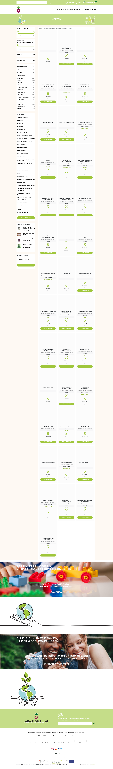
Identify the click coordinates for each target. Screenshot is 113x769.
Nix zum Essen (26, 75)
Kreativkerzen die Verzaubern (22, 213)
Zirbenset (48, 160)
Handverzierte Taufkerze (48, 47)
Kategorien (26, 78)
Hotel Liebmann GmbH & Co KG (25, 194)
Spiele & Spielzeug (26, 87)
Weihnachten (26, 72)
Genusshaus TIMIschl (23, 177)
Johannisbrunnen (22, 117)
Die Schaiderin (21, 150)
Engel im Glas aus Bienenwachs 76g (85, 426)
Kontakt (61, 733)
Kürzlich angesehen (79, 733)
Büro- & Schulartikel (26, 86)
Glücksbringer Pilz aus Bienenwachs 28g (48, 199)
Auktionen (26, 108)
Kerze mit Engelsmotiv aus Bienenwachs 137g (66, 199)
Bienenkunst (27, 99)
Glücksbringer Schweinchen (48, 312)
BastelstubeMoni (22, 132)
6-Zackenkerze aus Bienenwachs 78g (48, 124)
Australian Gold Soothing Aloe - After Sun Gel (27, 246)
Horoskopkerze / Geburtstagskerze (66, 275)
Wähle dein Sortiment (81, 9)
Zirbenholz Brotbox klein (28, 234)
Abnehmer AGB (31, 733)
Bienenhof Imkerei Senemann (26, 138)
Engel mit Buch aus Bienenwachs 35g (85, 86)
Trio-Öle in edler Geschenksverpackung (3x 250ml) (29, 229)
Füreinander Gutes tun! (24, 171)
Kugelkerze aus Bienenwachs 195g (85, 237)
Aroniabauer (21, 129)
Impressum (38, 733)
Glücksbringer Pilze (85, 350)
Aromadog (20, 123)
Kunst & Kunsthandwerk (26, 97)
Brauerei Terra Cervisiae (24, 141)
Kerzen (27, 102)
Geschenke (26, 94)
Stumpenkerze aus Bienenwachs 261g (66, 502)
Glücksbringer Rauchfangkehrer (66, 351)
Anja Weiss (20, 120)
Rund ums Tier (26, 92)
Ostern (26, 69)
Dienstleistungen (26, 106)
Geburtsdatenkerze (66, 236)
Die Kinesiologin (22, 147)
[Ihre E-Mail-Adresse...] (75, 724)
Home (40, 28)
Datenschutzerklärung (46, 733)
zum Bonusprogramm (56, 665)
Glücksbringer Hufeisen (85, 198)
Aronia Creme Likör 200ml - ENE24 (28, 240)
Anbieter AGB (55, 733)
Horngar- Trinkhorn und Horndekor (25, 189)
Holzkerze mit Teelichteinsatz (66, 86)
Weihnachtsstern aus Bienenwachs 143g (48, 351)
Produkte (26, 80)
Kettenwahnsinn (22, 202)
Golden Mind (21, 182)
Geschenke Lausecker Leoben (26, 179)
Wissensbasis (71, 733)
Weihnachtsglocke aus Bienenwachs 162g (48, 86)
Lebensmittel (26, 104)
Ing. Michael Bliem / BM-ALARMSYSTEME (24, 198)
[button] (69, 2)
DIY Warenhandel (22, 153)
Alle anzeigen (26, 217)
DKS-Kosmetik (21, 156)
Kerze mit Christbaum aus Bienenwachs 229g (66, 48)
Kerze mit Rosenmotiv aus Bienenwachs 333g (85, 161)
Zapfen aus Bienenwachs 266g (85, 312)
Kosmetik (26, 96)
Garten (26, 84)
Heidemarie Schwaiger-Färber (26, 185)
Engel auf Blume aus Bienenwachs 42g (48, 540)
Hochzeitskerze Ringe (66, 463)
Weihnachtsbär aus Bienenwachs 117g (66, 313)
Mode (26, 91)
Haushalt (26, 82)
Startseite (60, 9)
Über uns (93, 9)
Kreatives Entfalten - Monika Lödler (26, 209)
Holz (27, 101)
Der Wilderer (21, 144)
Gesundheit (26, 89)
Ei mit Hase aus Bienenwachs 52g (66, 124)
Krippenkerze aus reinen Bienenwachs (48, 464)
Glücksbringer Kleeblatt (85, 47)
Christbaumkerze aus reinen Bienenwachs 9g (84, 502)
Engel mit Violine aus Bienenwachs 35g (66, 389)
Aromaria (20, 126)
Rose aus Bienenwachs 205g (66, 425)
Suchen (65, 733)
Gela (18, 174)
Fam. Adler (20, 168)
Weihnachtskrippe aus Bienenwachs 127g (48, 426)
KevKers (19, 205)
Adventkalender (26, 66)
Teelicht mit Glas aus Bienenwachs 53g (85, 464)
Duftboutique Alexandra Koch (24, 164)
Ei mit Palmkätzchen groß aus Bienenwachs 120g (48, 237)
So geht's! (56, 593)
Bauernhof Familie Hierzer (25, 135)
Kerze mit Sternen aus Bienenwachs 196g (85, 275)
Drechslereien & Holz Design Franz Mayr (26, 160)
